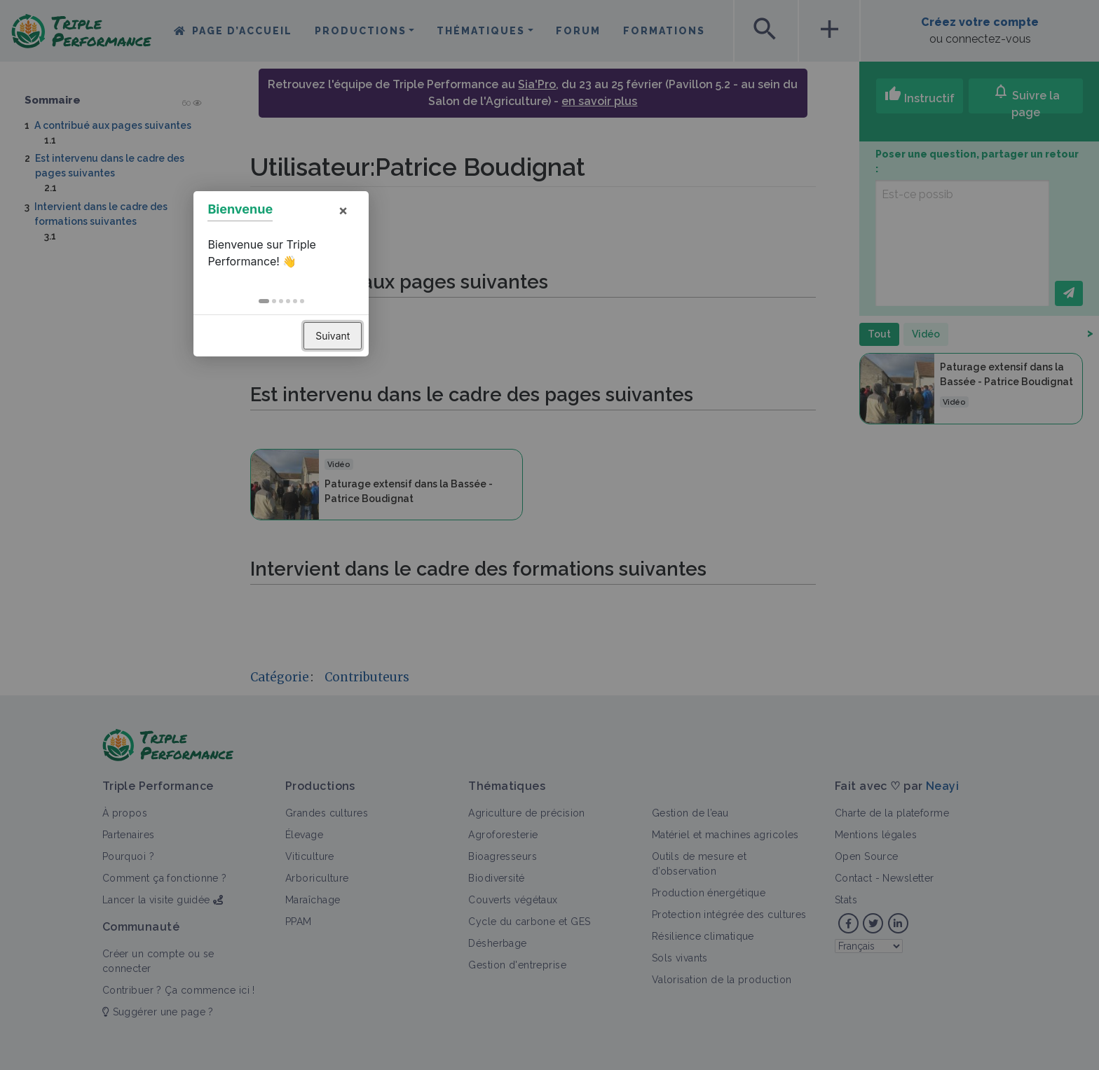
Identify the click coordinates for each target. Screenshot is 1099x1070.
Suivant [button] (601, 597)
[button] (532, 562)
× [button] (611, 471)
